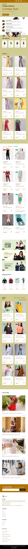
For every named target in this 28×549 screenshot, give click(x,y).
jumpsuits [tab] (23, 297)
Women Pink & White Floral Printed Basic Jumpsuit (12, 91)
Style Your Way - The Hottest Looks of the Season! (12, 413)
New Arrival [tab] (5, 146)
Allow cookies (14, 547)
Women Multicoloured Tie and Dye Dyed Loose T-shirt (12, 379)
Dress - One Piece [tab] (17, 297)
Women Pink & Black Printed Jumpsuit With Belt (11, 112)
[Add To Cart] (11, 73)
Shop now (5, 15)
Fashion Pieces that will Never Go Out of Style (11, 434)
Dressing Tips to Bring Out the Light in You (10, 456)
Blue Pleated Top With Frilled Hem (9, 358)
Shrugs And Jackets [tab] (22, 299)
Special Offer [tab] (15, 146)
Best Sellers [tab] (10, 146)
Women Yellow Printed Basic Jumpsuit (9, 70)
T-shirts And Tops (6, 314)
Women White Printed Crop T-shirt (22, 358)
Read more (24, 436)
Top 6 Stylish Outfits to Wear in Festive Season (11, 477)
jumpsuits (5, 90)
